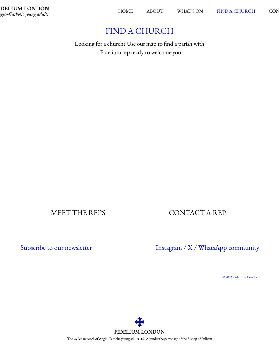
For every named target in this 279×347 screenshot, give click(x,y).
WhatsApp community (228, 247)
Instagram (169, 247)
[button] (155, 11)
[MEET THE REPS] (78, 212)
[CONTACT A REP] (198, 212)
